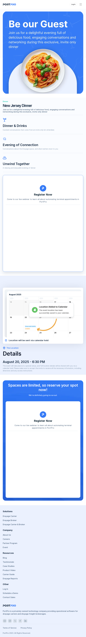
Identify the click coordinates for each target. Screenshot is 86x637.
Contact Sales (9, 597)
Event (5, 547)
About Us (7, 535)
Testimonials (8, 562)
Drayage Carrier (10, 516)
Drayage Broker (10, 520)
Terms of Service (10, 628)
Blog (5, 558)
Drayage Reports (10, 578)
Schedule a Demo (10, 593)
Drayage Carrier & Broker (14, 524)
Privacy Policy (26, 628)
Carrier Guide (9, 574)
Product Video (9, 570)
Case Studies (8, 566)
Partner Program (10, 543)
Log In (5, 589)
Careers (6, 539)
